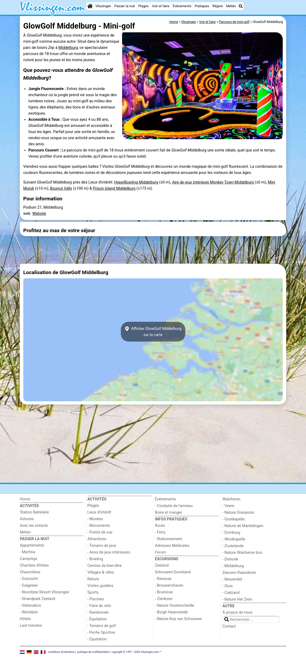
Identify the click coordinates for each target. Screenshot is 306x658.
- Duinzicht (29, 579)
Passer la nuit (124, 6)
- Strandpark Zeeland (37, 599)
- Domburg (231, 532)
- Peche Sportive (101, 632)
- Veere (228, 506)
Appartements (32, 545)
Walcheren (231, 499)
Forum (160, 552)
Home (25, 499)
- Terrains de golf (101, 626)
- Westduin (29, 612)
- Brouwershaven (169, 585)
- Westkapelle (233, 539)
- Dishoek (230, 559)
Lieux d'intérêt (99, 512)
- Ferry (160, 532)
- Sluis (227, 586)
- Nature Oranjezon (238, 512)
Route (160, 525)
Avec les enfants (34, 525)
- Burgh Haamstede (171, 612)
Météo (231, 6)
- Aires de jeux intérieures (108, 552)
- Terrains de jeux (101, 545)
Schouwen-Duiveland (173, 572)
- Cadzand (231, 592)
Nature (93, 579)
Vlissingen (103, 6)
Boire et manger (168, 512)
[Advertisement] (153, 250)
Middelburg (68, 47)
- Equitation (97, 639)
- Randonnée (98, 612)
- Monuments (98, 525)
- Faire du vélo (99, 606)
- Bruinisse (164, 592)
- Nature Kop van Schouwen (178, 619)
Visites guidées (100, 585)
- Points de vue (99, 532)
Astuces (27, 519)
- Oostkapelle (233, 519)
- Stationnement (168, 539)
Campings (28, 558)
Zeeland (162, 565)
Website (39, 213)
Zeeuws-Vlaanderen (239, 572)
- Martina (27, 552)
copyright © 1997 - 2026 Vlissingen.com (135, 651)
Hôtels (25, 619)
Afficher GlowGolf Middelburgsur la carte (153, 331)
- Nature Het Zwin (237, 599)
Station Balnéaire (34, 512)
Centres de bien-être (104, 565)
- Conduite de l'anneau (174, 506)
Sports (93, 592)
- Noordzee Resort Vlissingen (44, 592)
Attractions (96, 539)
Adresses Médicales (172, 545)
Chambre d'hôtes (34, 565)
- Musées (95, 519)
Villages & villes (100, 572)
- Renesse (163, 579)
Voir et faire (160, 6)
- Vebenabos (30, 605)
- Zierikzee (163, 599)
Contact (229, 626)
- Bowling (95, 559)
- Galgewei (28, 585)
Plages (143, 6)
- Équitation (97, 619)
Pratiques (202, 6)
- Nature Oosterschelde (174, 605)
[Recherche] (241, 6)
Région (217, 6)
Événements (182, 6)
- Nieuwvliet (232, 579)
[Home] (90, 6)
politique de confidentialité (93, 651)
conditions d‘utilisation (61, 651)
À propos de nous (237, 612)
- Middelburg (233, 566)
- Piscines (95, 599)
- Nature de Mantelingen (242, 526)
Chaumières (30, 572)
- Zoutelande (233, 546)
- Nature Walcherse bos (242, 552)
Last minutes (31, 625)
